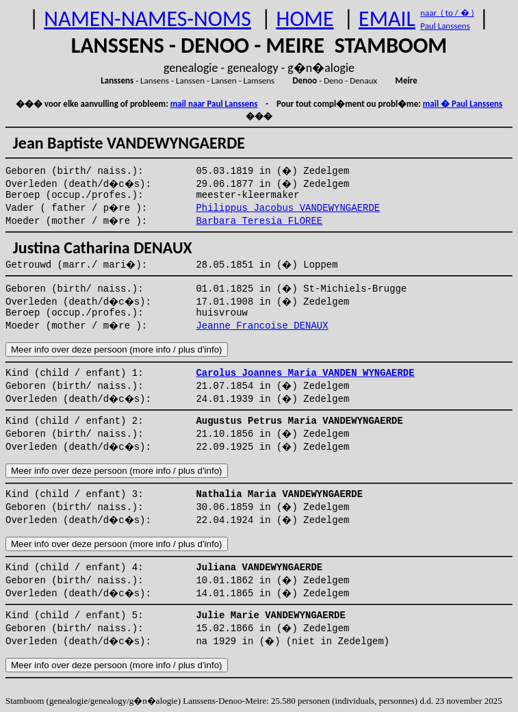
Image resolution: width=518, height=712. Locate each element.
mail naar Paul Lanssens (214, 104)
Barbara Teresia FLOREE (259, 221)
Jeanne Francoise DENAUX (262, 325)
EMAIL (387, 18)
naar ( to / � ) (447, 13)
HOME (304, 18)
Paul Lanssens (445, 26)
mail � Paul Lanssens (462, 104)
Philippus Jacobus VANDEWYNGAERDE (288, 208)
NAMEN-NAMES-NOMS (147, 18)
